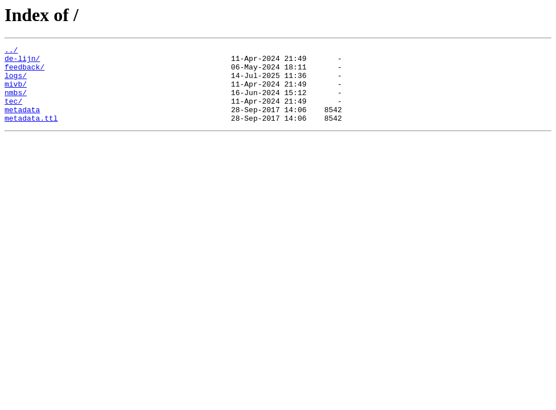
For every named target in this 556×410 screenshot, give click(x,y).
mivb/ (16, 92)
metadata (22, 123)
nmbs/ (16, 102)
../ (11, 51)
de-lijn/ (22, 61)
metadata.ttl (31, 133)
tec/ (13, 113)
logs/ (16, 82)
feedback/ (24, 72)
